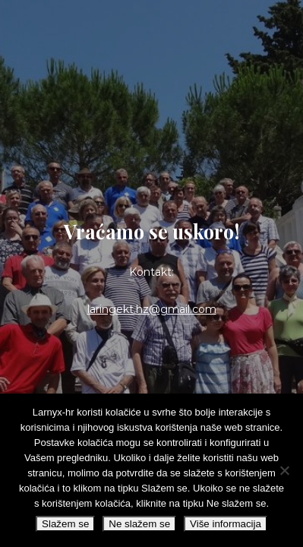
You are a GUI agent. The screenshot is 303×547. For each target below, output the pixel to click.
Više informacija (225, 524)
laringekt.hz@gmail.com (151, 309)
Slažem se (65, 524)
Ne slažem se (139, 524)
